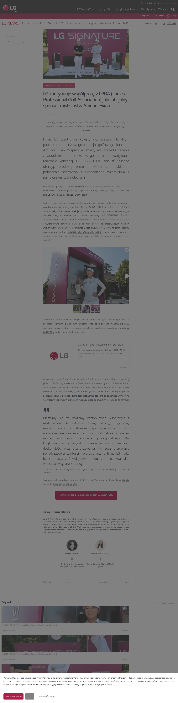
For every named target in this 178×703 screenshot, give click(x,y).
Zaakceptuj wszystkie (13, 696)
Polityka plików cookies (46, 696)
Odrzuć (29, 696)
